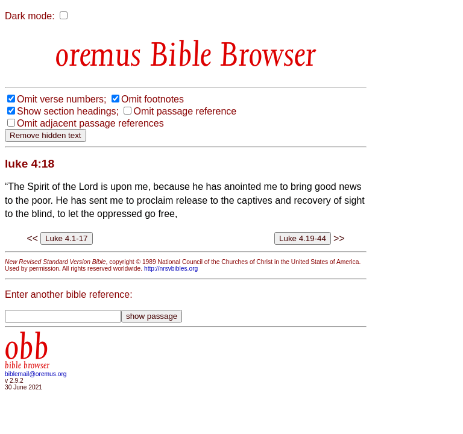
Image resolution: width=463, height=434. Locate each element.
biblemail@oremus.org (36, 374)
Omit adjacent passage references (90, 123)
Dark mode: (30, 16)
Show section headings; (68, 111)
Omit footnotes (152, 99)
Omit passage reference (184, 111)
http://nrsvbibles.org (171, 268)
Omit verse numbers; (61, 99)
